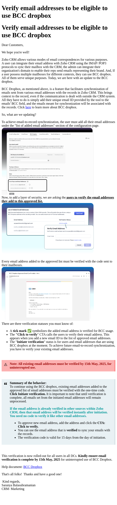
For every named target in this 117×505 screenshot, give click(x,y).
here (28, 107)
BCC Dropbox (32, 467)
